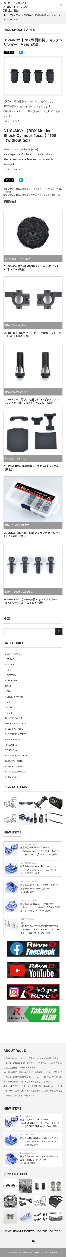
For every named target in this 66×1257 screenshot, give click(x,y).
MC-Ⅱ (9, 707)
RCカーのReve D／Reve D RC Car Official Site (38, 1252)
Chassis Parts (12, 458)
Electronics (25, 844)
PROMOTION (11, 777)
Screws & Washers (22, 592)
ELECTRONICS (12, 654)
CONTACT (55, 1231)
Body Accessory (14, 392)
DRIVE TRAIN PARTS (15, 723)
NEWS (16, 1231)
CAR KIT (9, 686)
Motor (34, 844)
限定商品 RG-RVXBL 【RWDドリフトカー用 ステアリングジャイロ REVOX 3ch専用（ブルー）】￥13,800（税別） (40, 907)
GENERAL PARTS (14, 761)
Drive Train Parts (14, 258)
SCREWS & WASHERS (16, 755)
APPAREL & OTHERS (15, 772)
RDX (7, 30)
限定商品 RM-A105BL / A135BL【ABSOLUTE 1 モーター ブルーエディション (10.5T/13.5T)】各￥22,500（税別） (40, 851)
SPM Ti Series (11, 750)
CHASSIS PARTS (13, 718)
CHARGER (12, 680)
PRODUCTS (28, 1231)
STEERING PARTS (14, 729)
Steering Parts (19, 325)
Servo (34, 881)
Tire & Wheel (11, 745)
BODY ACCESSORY (15, 766)
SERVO (10, 659)
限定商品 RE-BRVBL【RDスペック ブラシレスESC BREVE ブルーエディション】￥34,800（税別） (39, 869)
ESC (9, 670)
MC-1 (9, 702)
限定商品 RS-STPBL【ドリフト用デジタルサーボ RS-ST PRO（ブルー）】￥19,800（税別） (39, 888)
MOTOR (10, 664)
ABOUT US (41, 1231)
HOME (7, 1231)
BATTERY (11, 675)
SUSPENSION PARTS (15, 734)
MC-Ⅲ (9, 713)
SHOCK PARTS (23, 30)
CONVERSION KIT (14, 697)
